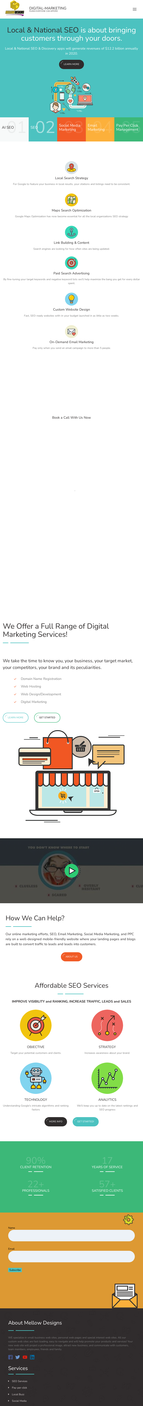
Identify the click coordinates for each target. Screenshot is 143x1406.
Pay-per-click (17, 1387)
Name (11, 1228)
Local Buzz (16, 1394)
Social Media (17, 1401)
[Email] (71, 1256)
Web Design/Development (41, 694)
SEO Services (17, 1381)
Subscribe (15, 1270)
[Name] (71, 1235)
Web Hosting (31, 686)
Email (11, 1249)
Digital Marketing (34, 702)
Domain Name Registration (41, 679)
